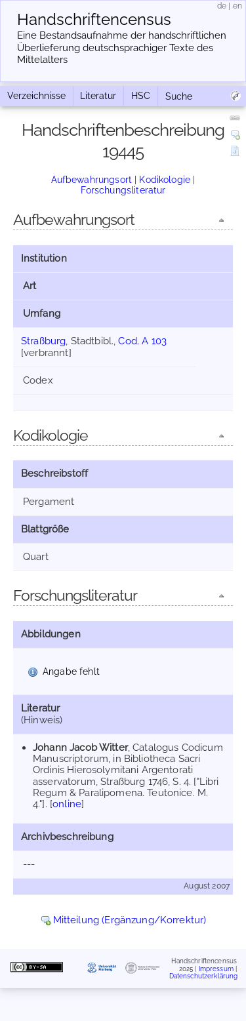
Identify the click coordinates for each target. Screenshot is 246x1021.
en (237, 5)
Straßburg (43, 341)
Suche (178, 96)
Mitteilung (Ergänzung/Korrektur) (130, 920)
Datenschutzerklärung (203, 976)
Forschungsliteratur (123, 190)
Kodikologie (164, 179)
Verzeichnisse (36, 95)
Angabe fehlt (71, 671)
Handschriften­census (94, 19)
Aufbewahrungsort (91, 179)
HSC (140, 95)
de (221, 5)
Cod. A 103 (142, 341)
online (66, 804)
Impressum (216, 968)
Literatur (98, 95)
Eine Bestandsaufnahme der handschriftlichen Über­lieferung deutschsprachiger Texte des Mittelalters (121, 48)
